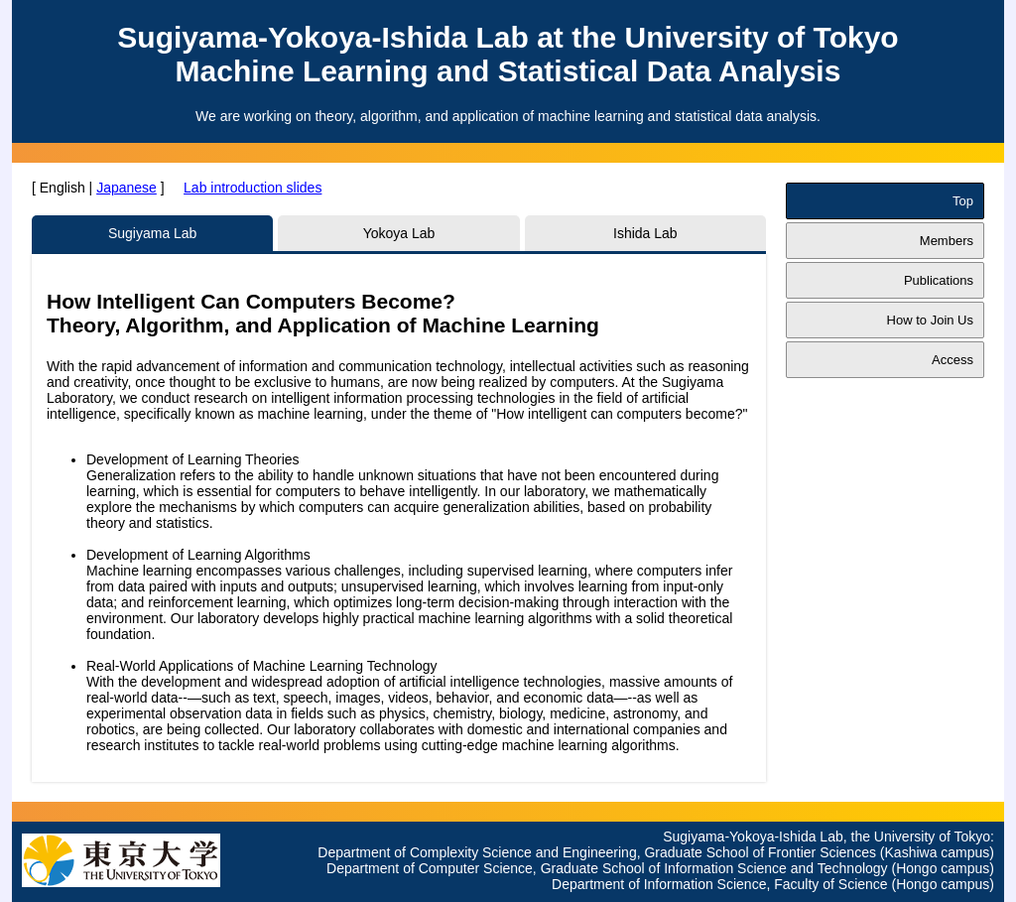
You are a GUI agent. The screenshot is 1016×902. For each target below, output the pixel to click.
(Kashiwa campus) (937, 852)
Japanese (126, 187)
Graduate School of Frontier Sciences (759, 852)
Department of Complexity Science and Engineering (477, 852)
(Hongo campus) (943, 868)
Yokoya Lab (399, 233)
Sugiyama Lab (152, 233)
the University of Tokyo (921, 836)
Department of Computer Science (429, 868)
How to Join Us (930, 320)
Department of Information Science (659, 884)
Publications (938, 280)
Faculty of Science (830, 884)
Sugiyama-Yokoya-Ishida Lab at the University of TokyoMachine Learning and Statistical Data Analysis (507, 54)
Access (952, 359)
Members (946, 240)
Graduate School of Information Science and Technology (714, 868)
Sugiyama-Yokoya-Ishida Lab (753, 836)
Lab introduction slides (252, 187)
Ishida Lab (645, 233)
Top (962, 200)
